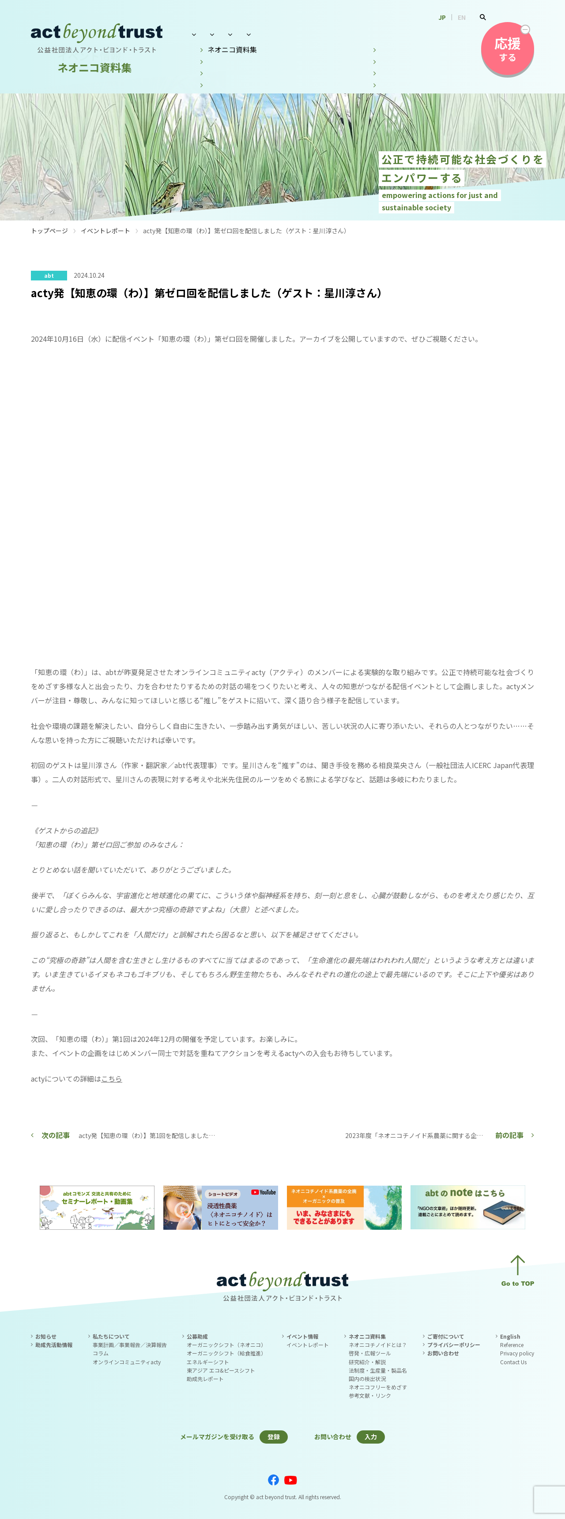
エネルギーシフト (208, 1362)
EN (462, 17)
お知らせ (45, 1336)
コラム (101, 1353)
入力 (371, 1436)
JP (442, 17)
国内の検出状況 (367, 1378)
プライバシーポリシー (453, 1344)
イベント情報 (319, 34)
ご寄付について (445, 1336)
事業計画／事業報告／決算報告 (130, 1344)
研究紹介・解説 (367, 1362)
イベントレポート (105, 230)
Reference (512, 1344)
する (507, 48)
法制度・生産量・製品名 (378, 1370)
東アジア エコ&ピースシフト (221, 1370)
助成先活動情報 (53, 1344)
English (510, 1336)
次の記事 (55, 1135)
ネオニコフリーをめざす (378, 1387)
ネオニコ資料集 (381, 34)
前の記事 (509, 1135)
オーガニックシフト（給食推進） (226, 1353)
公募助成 (267, 34)
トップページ (49, 230)
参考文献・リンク (370, 1395)
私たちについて (212, 34)
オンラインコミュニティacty (127, 1362)
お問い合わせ (443, 34)
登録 (273, 1436)
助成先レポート (205, 1378)
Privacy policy (517, 1353)
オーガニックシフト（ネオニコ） (226, 1344)
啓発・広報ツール (370, 1353)
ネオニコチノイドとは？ (378, 1344)
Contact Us (513, 1362)
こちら (111, 1078)
